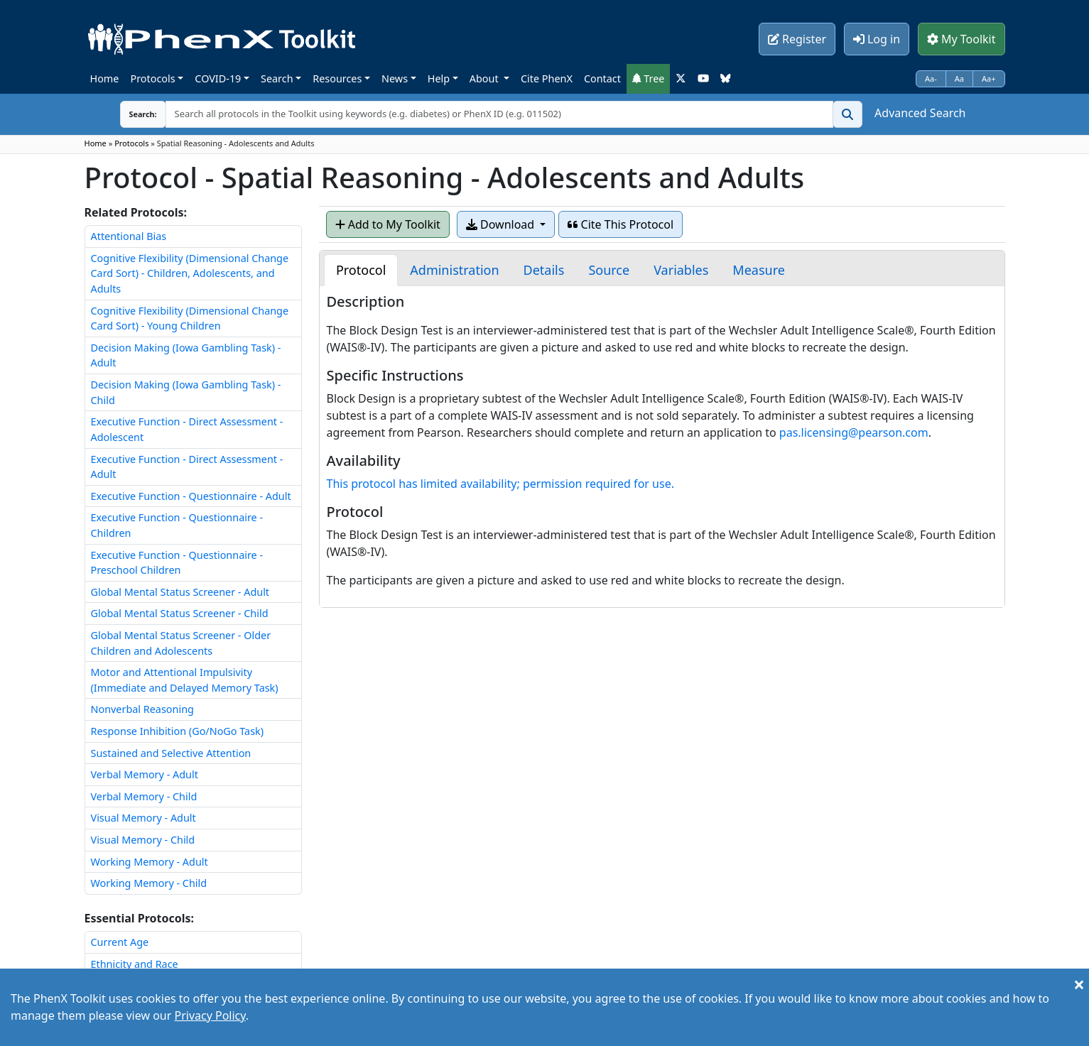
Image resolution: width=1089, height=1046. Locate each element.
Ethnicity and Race (134, 964)
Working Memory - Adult (149, 861)
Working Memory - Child (149, 883)
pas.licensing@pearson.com (853, 432)
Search (277, 78)
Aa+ (989, 78)
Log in (876, 39)
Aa (959, 78)
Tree (648, 78)
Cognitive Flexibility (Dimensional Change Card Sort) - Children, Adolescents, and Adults (190, 273)
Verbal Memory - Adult (144, 774)
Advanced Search (919, 113)
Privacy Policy (209, 1015)
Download (501, 224)
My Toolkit (961, 39)
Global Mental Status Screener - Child (180, 613)
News (394, 78)
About (486, 78)
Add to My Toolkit (387, 224)
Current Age (120, 942)
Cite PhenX (547, 78)
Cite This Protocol (620, 224)
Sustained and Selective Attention (171, 753)
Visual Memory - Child (143, 839)
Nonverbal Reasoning (142, 709)
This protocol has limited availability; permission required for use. (500, 483)
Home (104, 78)
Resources (337, 78)
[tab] (361, 270)
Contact (602, 78)
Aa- (931, 78)
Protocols (152, 78)
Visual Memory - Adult (143, 817)
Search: (132, 114)
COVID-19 (218, 78)
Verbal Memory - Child (144, 796)
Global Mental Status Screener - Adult (180, 592)
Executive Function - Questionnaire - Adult (191, 496)
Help (439, 78)
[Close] (1079, 984)
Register (797, 39)
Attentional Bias (129, 236)
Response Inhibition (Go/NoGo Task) (177, 731)
